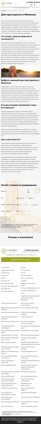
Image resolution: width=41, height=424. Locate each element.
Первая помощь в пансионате (9, 335)
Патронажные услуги (27, 317)
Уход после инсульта (7, 406)
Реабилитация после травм (28, 392)
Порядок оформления (7, 270)
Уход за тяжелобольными (8, 365)
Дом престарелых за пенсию (29, 376)
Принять (20, 422)
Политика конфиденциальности (30, 288)
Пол (2, 198)
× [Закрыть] (39, 420)
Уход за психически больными (29, 307)
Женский (21, 198)
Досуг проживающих (7, 283)
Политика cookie (32, 420)
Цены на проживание (27, 278)
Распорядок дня (5, 288)
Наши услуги (4, 275)
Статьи (23, 293)
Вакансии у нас (5, 280)
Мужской (31, 198)
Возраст (3, 191)
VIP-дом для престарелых (8, 342)
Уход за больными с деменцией (10, 401)
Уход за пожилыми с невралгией (30, 397)
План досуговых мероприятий (10, 286)
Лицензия (23, 280)
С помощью (34, 204)
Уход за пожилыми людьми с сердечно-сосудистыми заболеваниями (29, 367)
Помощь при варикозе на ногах (10, 312)
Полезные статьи (25, 270)
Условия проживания (7, 291)
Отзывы (23, 272)
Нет (26, 204)
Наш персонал (5, 272)
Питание (3, 278)
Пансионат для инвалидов (28, 371)
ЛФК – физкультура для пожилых (30, 335)
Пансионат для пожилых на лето (10, 321)
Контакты (23, 267)
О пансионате (5, 267)
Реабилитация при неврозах (9, 388)
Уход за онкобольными (7, 376)
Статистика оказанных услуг (29, 290)
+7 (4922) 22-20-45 (32, 2)
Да (20, 204)
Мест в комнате (6, 211)
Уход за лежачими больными (29, 406)
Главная (3, 10)
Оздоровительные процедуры (30, 330)
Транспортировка (26, 275)
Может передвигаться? (8, 204)
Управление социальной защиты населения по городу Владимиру (30, 297)
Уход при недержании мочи (29, 351)
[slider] (28, 192)
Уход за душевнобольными (9, 303)
